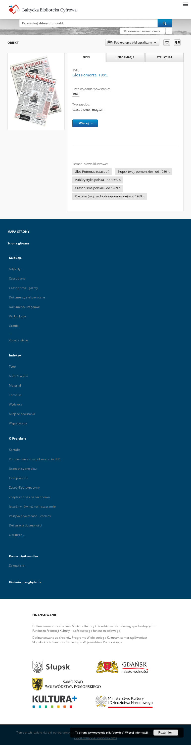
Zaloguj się (16, 565)
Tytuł (12, 366)
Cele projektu (18, 478)
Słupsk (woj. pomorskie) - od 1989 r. (144, 172)
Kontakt (14, 450)
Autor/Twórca (18, 376)
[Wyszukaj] (165, 23)
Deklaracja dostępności (25, 525)
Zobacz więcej (19, 340)
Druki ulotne (17, 316)
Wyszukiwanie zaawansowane (142, 31)
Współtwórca (18, 423)
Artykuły (14, 269)
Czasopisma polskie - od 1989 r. (98, 188)
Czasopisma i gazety (23, 288)
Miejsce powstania (22, 414)
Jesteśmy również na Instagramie (32, 506)
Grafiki (13, 326)
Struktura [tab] (164, 57)
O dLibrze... (17, 535)
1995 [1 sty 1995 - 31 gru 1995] (75, 94)
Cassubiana (17, 278)
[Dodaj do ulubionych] (166, 42)
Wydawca (15, 404)
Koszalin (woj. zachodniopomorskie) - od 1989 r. (110, 196)
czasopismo (81, 110)
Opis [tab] (86, 57)
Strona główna (18, 243)
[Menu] (185, 4)
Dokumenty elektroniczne (27, 297)
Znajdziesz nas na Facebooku (29, 497)
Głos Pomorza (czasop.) (92, 172)
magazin (98, 110)
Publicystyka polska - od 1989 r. (98, 180)
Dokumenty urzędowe (24, 307)
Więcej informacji (136, 732)
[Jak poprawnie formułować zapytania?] (169, 31)
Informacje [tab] (125, 57)
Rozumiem (166, 732)
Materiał (15, 385)
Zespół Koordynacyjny (24, 487)
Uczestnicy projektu (23, 468)
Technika (15, 395)
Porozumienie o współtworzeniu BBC (35, 459)
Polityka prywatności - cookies (30, 516)
